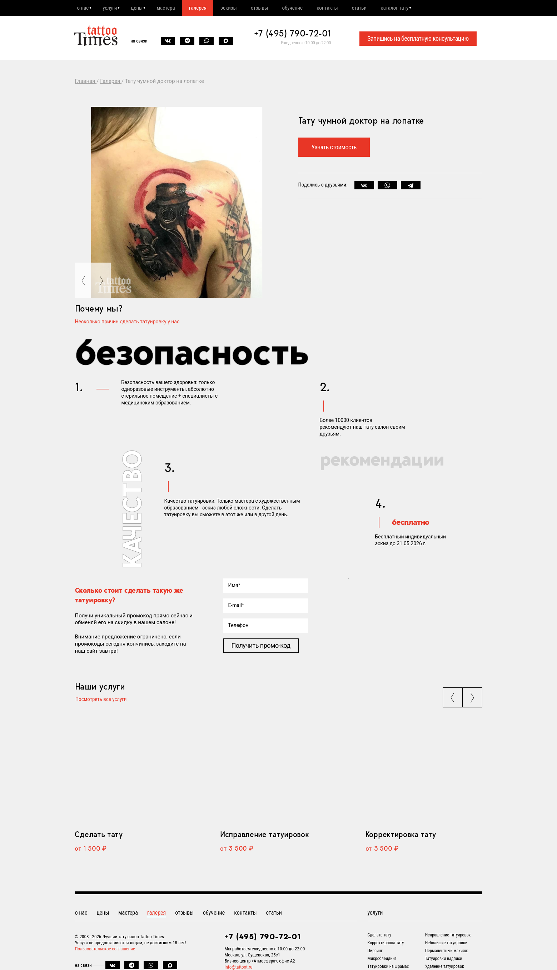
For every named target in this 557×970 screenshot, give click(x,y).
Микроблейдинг (382, 959)
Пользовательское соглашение (105, 950)
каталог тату (412, 8)
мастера (171, 8)
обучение (305, 8)
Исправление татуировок (264, 836)
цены (140, 8)
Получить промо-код (261, 646)
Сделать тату (98, 836)
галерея (205, 8)
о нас (83, 8)
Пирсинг (375, 952)
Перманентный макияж (446, 952)
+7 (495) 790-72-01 (292, 34)
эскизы (237, 8)
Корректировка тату (400, 836)
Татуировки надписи (443, 959)
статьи (375, 8)
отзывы (270, 8)
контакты (341, 8)
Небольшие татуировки (446, 944)
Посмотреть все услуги (100, 700)
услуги (112, 8)
